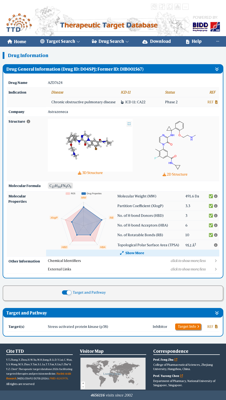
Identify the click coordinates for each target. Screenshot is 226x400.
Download (156, 41)
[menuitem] (17, 41)
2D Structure (175, 174)
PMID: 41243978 (59, 378)
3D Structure (90, 173)
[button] (133, 261)
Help (194, 41)
